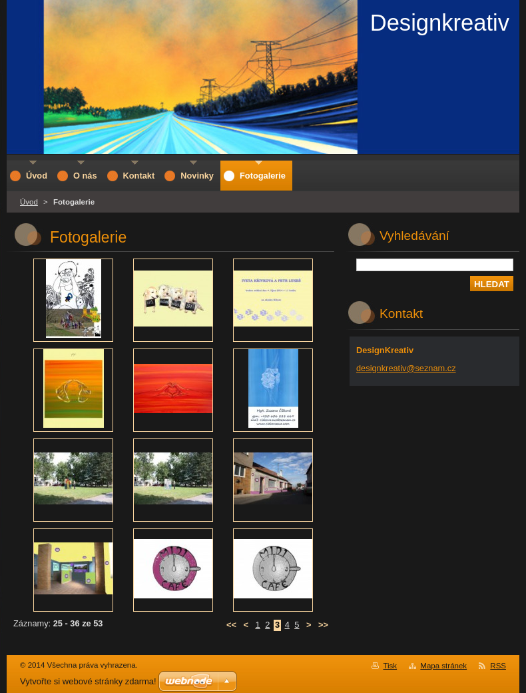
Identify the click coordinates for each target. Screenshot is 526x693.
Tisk (390, 666)
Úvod (29, 202)
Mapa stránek (443, 666)
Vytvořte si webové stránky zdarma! (88, 681)
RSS (498, 666)
